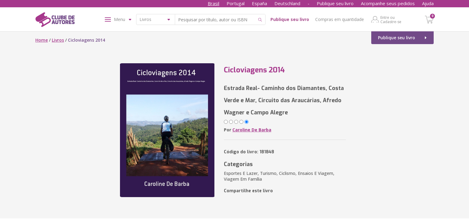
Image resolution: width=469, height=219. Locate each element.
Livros (58, 40)
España (259, 3)
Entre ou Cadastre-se (390, 19)
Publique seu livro (335, 3)
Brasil (213, 3)
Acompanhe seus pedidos (388, 3)
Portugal (236, 3)
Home (41, 40)
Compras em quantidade (339, 19)
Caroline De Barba (251, 130)
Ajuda (428, 3)
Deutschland (287, 3)
